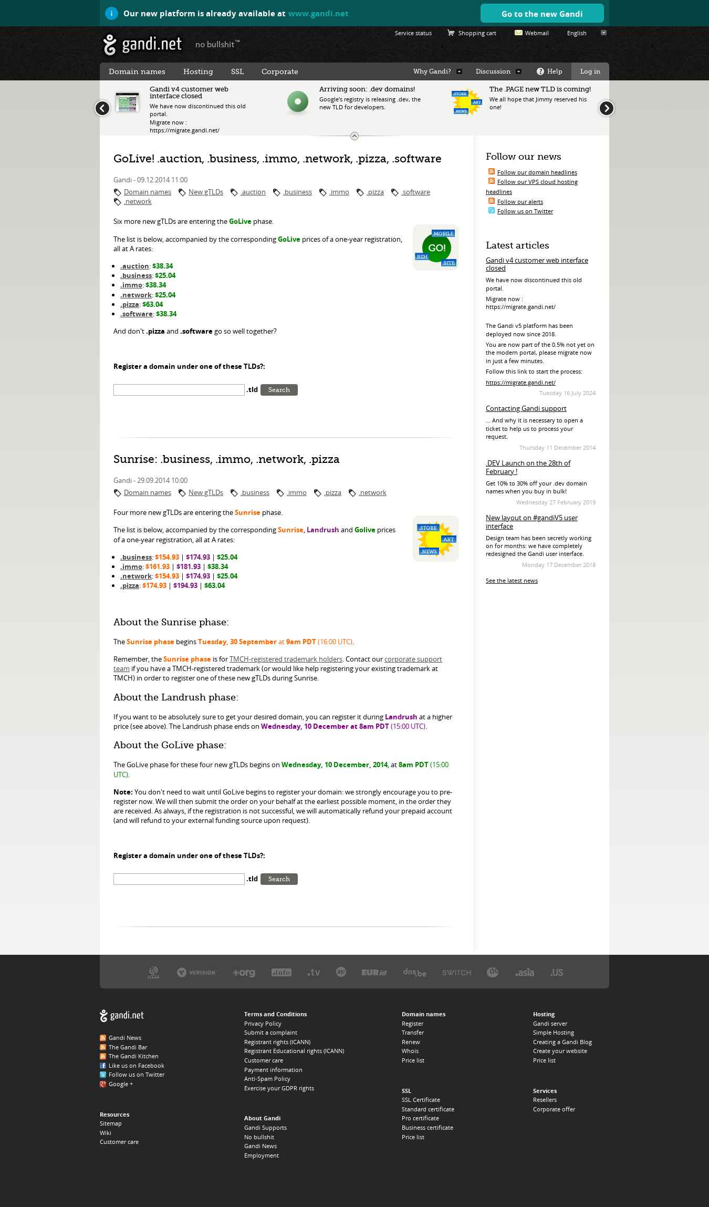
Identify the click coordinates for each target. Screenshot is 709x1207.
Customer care (119, 1142)
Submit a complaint (270, 1032)
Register (412, 1023)
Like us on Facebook (136, 1065)
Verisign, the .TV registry (313, 972)
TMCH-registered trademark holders (286, 659)
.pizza (375, 192)
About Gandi (262, 1118)
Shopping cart (477, 33)
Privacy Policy (262, 1023)
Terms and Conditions (275, 1014)
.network (138, 201)
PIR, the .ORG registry (244, 972)
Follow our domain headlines (537, 172)
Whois (410, 1051)
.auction (253, 192)
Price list (413, 1060)
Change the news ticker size (354, 136)
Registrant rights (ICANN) (277, 1042)
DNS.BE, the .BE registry (415, 972)
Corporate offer (554, 1109)
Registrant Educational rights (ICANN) (294, 1051)
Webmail (537, 33)
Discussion (493, 71)
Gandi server (550, 1023)
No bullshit (259, 1137)
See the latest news (512, 580)
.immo (339, 192)
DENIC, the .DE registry (493, 972)
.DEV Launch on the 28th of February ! (528, 467)
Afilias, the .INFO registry (281, 972)
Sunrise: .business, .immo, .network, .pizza (226, 459)
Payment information (273, 1070)
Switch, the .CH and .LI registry (457, 972)
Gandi (142, 44)
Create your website (560, 1051)
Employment (261, 1155)
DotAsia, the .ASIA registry (525, 972)
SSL (237, 71)
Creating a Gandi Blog (562, 1042)
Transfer (413, 1032)
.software (415, 192)
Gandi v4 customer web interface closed (537, 264)
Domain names (147, 192)
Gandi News (125, 1037)
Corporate (280, 71)
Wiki (105, 1133)
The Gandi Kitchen (134, 1056)
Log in (590, 71)
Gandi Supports (265, 1127)
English (577, 33)
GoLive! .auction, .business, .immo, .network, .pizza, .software (277, 158)
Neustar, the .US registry (557, 972)
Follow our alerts (520, 201)
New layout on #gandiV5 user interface (532, 522)
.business (297, 192)
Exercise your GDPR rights (279, 1088)
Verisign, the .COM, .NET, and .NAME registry (197, 972)
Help (554, 71)
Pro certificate (420, 1118)
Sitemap (111, 1123)
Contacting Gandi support (526, 408)
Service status (413, 33)
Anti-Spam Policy (267, 1078)
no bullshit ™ (218, 43)
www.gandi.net (318, 13)
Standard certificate (428, 1109)
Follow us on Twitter (525, 211)
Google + (121, 1084)
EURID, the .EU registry (374, 972)
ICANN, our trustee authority (153, 972)
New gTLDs (206, 192)
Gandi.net (122, 1016)
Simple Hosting (553, 1032)
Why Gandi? (432, 71)
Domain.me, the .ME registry (341, 972)
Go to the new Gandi (542, 13)
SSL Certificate (421, 1099)
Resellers (545, 1099)
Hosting (198, 71)
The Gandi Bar (128, 1047)
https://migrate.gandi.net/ (521, 382)
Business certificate (427, 1127)
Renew (411, 1042)
